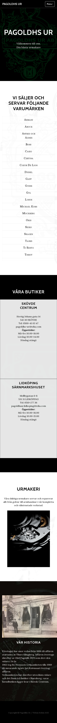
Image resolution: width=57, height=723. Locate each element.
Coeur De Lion (29, 165)
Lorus (28, 199)
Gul (28, 192)
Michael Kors (28, 206)
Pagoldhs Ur (12, 4)
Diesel (29, 172)
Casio (28, 151)
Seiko (28, 227)
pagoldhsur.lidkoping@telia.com (28, 406)
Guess (28, 185)
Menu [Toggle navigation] (50, 4)
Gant (28, 178)
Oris (28, 220)
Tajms (28, 241)
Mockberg (28, 213)
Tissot (28, 254)
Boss (28, 144)
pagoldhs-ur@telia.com (28, 326)
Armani (28, 119)
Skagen (28, 234)
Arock (28, 126)
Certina (28, 158)
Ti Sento (28, 247)
